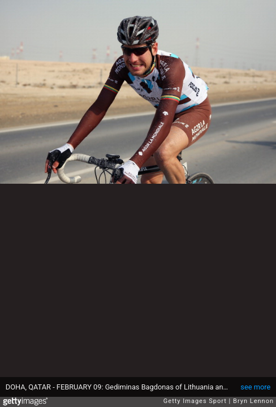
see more (255, 387)
